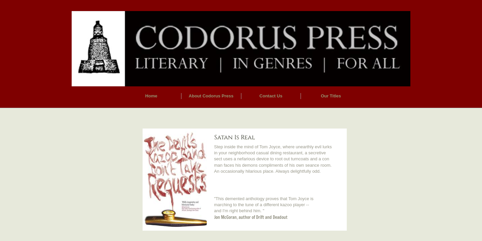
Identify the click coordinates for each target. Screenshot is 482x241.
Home (151, 95)
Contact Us (271, 95)
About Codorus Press (211, 95)
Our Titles (331, 95)
